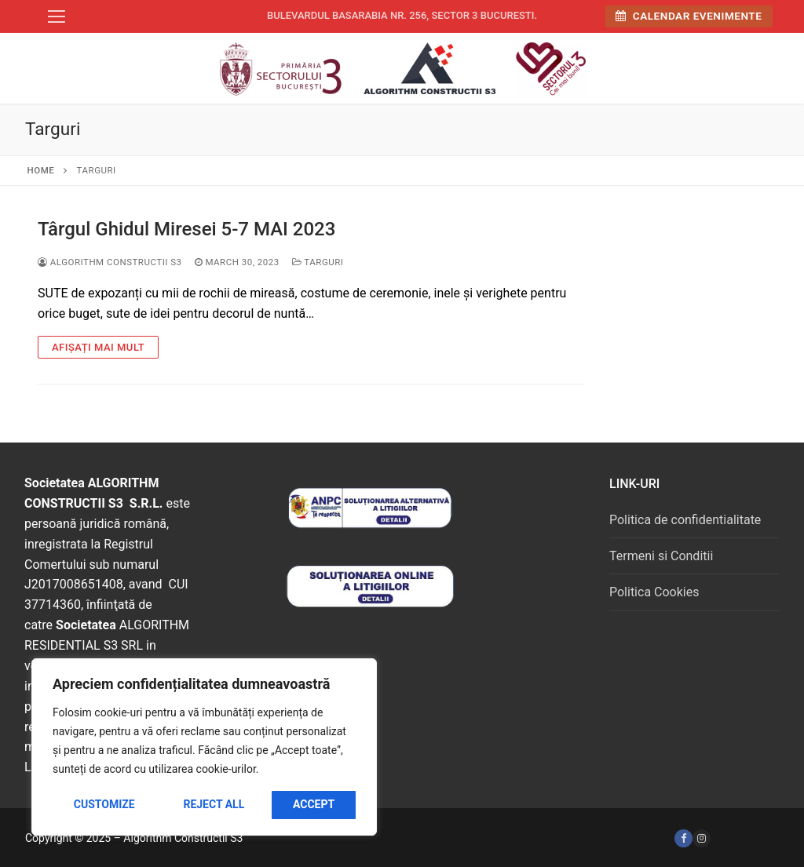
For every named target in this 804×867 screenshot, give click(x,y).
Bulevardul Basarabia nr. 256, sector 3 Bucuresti (401, 15)
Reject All (213, 804)
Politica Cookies (654, 592)
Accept (313, 804)
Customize (104, 804)
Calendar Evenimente (689, 15)
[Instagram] (702, 838)
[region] (204, 747)
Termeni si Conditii (661, 555)
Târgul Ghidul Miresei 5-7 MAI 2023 (186, 229)
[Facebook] (683, 838)
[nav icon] (56, 16)
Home (41, 170)
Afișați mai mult (98, 347)
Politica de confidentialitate (685, 519)
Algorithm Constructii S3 (110, 262)
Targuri (318, 262)
